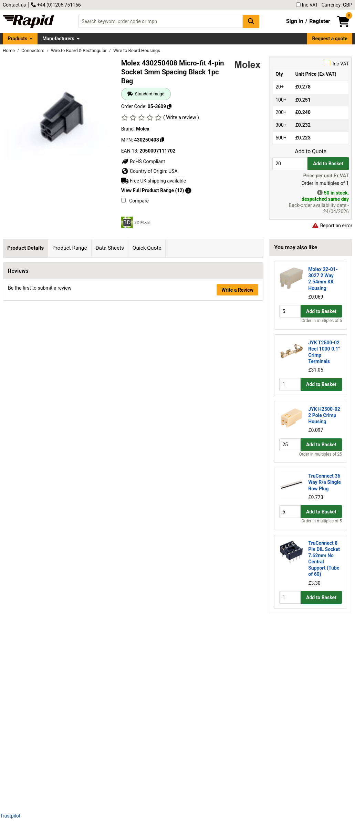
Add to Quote (310, 151)
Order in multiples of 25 (320, 454)
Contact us (14, 5)
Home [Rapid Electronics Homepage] (9, 50)
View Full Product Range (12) (156, 190)
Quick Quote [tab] (147, 248)
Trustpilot (10, 816)
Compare (135, 201)
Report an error (332, 225)
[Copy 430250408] (162, 139)
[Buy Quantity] (289, 163)
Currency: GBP (337, 4)
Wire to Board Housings (136, 50)
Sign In (294, 21)
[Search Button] (251, 21)
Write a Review (237, 788)
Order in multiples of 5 (321, 320)
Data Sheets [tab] (109, 248)
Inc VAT (307, 4)
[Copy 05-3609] (169, 106)
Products (17, 38)
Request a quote (329, 38)
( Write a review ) (181, 117)
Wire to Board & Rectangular (79, 50)
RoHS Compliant (143, 161)
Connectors (33, 50)
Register (319, 21)
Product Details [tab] (25, 248)
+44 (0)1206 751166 (56, 5)
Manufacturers (58, 38)
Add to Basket (328, 163)
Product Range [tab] (69, 248)
